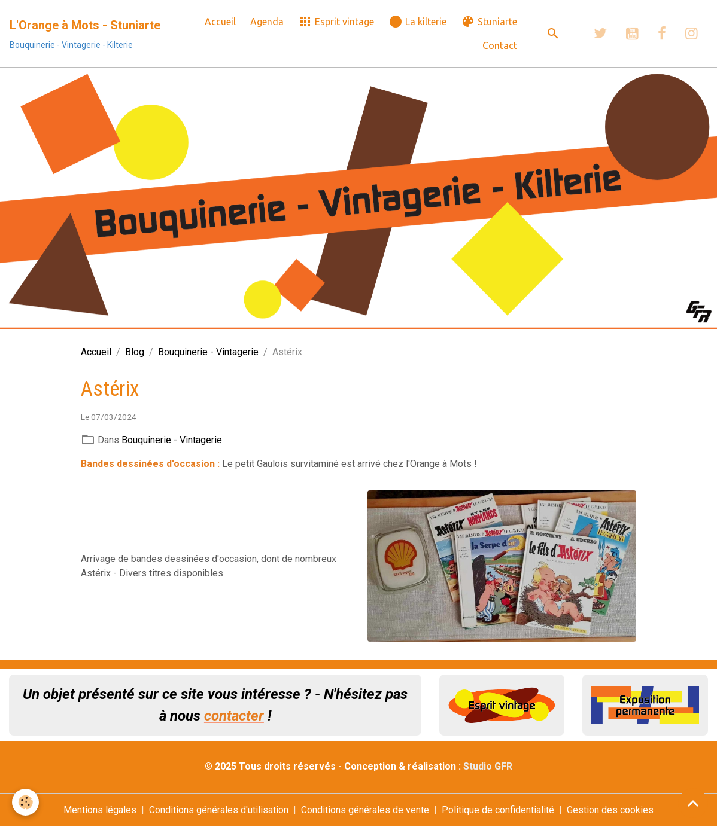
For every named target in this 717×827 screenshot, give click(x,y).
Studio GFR (487, 766)
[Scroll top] (693, 803)
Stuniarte (489, 21)
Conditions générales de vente (365, 810)
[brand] (85, 33)
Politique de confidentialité (498, 810)
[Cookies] (25, 802)
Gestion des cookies (610, 810)
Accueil (220, 21)
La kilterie (417, 21)
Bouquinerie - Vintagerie (208, 352)
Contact (499, 45)
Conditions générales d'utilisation (218, 810)
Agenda (267, 21)
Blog (134, 352)
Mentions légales (99, 810)
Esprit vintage (336, 21)
